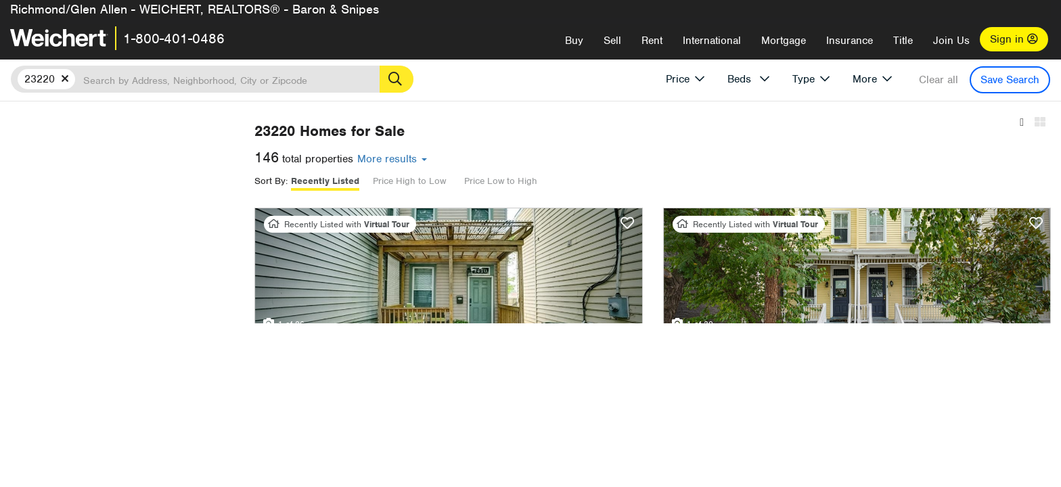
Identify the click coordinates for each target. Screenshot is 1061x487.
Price (678, 79)
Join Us (951, 40)
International (712, 40)
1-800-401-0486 (174, 38)
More (865, 79)
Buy (574, 40)
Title (903, 40)
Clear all (938, 80)
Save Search (1009, 80)
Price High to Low (589, 181)
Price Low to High (680, 181)
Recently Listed (505, 181)
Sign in (1014, 39)
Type (803, 79)
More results (572, 159)
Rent (651, 40)
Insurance (849, 40)
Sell (612, 40)
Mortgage (783, 40)
